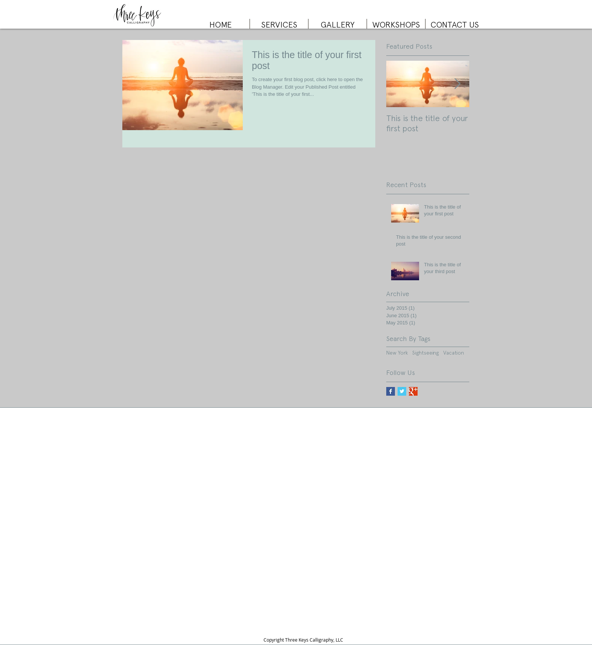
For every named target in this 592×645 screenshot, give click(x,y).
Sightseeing (425, 353)
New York (397, 353)
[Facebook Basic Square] (390, 391)
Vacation (453, 353)
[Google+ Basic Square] (413, 391)
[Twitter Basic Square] (402, 391)
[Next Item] (457, 84)
